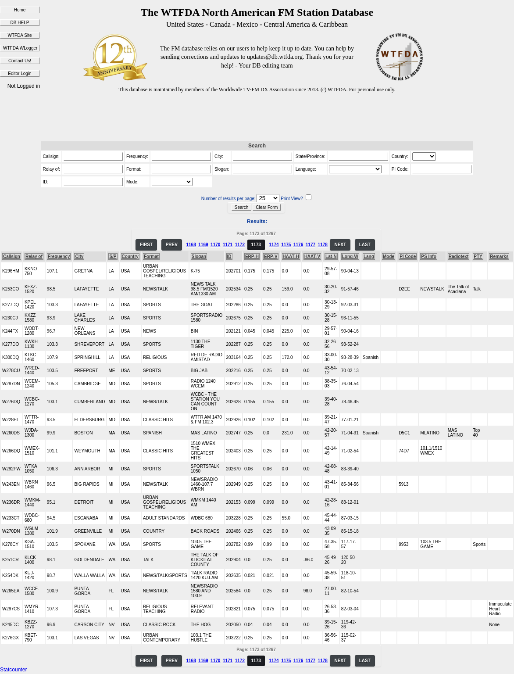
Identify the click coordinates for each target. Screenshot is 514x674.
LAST (365, 244)
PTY (478, 256)
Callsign (11, 256)
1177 (310, 244)
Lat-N (331, 256)
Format (151, 256)
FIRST (146, 244)
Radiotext (459, 256)
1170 (215, 244)
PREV (172, 244)
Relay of (34, 256)
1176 (298, 244)
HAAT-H (291, 256)
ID (229, 256)
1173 (256, 244)
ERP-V (271, 256)
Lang (369, 256)
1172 (240, 244)
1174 (273, 244)
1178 (323, 244)
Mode (388, 256)
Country (130, 256)
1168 (191, 244)
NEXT (340, 244)
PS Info (428, 256)
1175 (286, 244)
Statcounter (13, 670)
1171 (227, 244)
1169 (203, 244)
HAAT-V (312, 256)
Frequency (59, 256)
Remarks (499, 256)
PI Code (408, 256)
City (79, 256)
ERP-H (252, 256)
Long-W (350, 256)
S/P (112, 256)
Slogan (199, 256)
